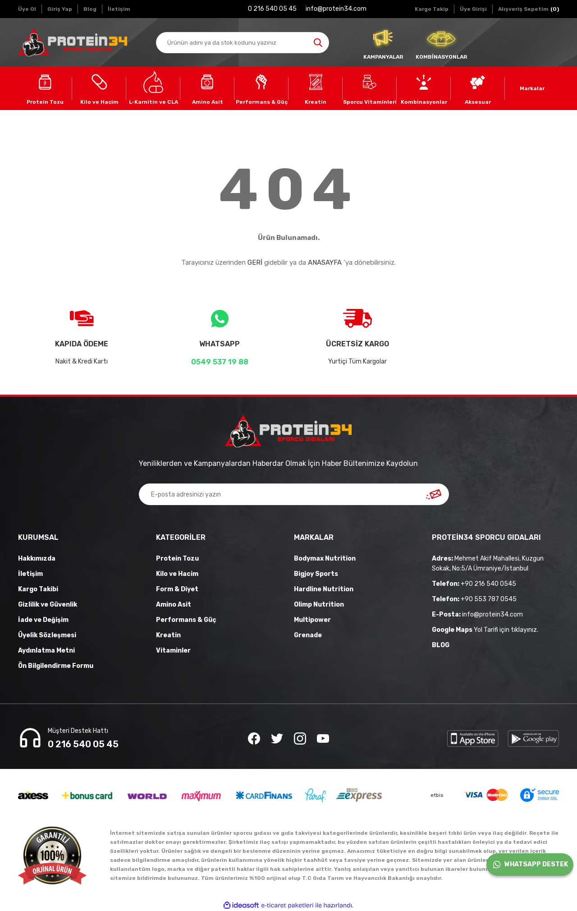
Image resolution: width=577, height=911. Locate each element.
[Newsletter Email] (294, 494)
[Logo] (72, 42)
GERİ (254, 262)
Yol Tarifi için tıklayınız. (485, 630)
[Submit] (433, 494)
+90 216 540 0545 (474, 584)
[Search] (242, 42)
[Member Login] (473, 9)
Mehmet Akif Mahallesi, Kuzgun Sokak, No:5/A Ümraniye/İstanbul (488, 563)
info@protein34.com (477, 614)
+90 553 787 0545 (474, 599)
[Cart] (528, 9)
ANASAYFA (325, 262)
